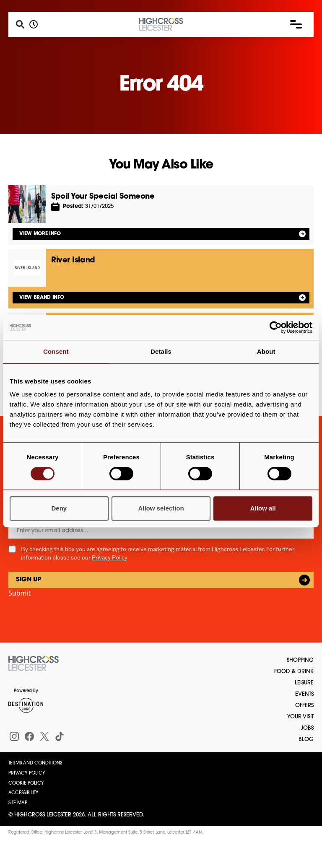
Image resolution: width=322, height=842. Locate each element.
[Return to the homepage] (33, 663)
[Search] (20, 24)
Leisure (304, 683)
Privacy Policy (109, 557)
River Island (73, 260)
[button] (296, 24)
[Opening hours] (33, 24)
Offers (304, 705)
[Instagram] (14, 736)
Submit (19, 593)
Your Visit (300, 717)
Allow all (263, 508)
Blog (306, 739)
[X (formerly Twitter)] (44, 736)
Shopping (300, 660)
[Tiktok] (59, 736)
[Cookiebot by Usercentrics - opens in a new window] (275, 327)
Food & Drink (294, 671)
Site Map (17, 803)
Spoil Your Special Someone (102, 197)
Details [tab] (161, 351)
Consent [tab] (56, 351)
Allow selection (161, 508)
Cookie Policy (26, 783)
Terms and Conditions (35, 763)
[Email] (161, 531)
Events (304, 694)
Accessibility (23, 793)
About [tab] (266, 351)
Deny (59, 508)
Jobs (307, 728)
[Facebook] (29, 736)
